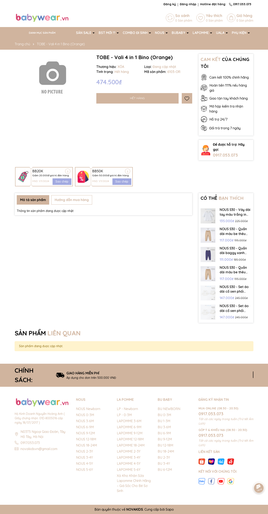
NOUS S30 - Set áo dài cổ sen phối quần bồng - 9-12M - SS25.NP (234, 308)
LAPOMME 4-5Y (128, 463)
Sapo (170, 509)
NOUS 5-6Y (84, 469)
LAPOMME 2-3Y (128, 451)
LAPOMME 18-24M (130, 445)
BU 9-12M (165, 439)
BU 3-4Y (164, 463)
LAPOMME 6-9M (129, 427)
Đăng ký (170, 4)
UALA (220, 33)
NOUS (160, 33)
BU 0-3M (164, 415)
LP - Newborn (127, 409)
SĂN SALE (84, 33)
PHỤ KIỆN (239, 33)
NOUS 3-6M (85, 421)
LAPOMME (201, 33)
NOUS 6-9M (85, 427)
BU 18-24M (166, 451)
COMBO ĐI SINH (135, 33)
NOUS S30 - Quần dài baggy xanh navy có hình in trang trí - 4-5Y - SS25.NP (233, 250)
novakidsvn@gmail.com (39, 449)
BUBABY (179, 33)
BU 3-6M (164, 427)
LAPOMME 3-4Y (128, 457)
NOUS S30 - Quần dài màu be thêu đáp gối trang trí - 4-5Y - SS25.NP (234, 231)
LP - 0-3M (124, 415)
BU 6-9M (164, 433)
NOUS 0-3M (85, 415)
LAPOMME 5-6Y (128, 469)
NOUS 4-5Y (84, 463)
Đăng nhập (188, 4)
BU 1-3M (164, 421)
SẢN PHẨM (48, 333)
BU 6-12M (165, 469)
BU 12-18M (165, 445)
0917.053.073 (240, 4)
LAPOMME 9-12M (129, 433)
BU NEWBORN (169, 409)
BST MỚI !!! (107, 33)
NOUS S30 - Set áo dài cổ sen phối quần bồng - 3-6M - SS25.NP (235, 289)
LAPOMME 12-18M (130, 439)
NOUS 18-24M (86, 445)
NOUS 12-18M (86, 439)
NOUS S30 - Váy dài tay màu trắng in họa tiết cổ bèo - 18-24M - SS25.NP (235, 212)
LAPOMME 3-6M (129, 421)
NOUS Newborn (88, 409)
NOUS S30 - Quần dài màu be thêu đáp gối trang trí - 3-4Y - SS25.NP (234, 270)
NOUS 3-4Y (84, 457)
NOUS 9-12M (85, 433)
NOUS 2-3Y (84, 451)
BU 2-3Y (164, 457)
